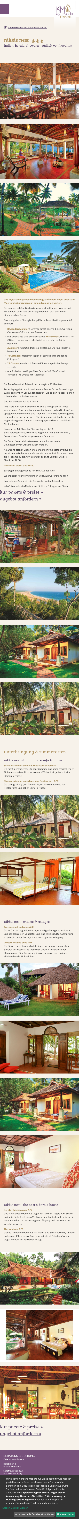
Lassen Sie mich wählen (15, 1507)
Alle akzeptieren (65, 1514)
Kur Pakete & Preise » (21, 492)
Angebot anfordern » (20, 499)
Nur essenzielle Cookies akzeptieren (34, 1514)
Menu (4, 9)
